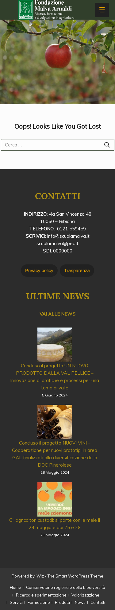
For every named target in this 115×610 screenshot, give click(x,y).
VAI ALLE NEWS (57, 314)
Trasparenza (77, 270)
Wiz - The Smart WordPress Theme (69, 576)
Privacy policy (39, 270)
